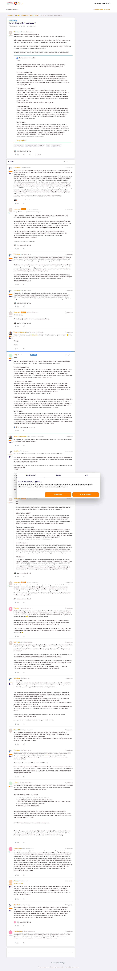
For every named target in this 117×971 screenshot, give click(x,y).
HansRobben (18, 848)
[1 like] (22, 151)
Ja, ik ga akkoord (85, 494)
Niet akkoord (58, 494)
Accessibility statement (72, 967)
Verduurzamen (56, 146)
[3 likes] (24, 427)
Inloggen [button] (107, 9)
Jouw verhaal (34, 15)
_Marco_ (16, 782)
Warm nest (17, 32)
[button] (97, 9)
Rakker (16, 881)
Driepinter (17, 167)
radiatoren (42, 146)
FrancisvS (16, 608)
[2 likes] (23, 200)
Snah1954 (17, 642)
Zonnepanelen (19, 146)
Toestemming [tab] (30, 475)
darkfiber (17, 451)
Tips (48, 146)
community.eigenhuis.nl (103, 3)
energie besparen (31, 146)
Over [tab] (86, 475)
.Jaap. (16, 355)
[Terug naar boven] (113, 964)
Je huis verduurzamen (21, 15)
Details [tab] (58, 475)
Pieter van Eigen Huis (20, 332)
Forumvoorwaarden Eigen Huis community (51, 967)
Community (9, 15)
